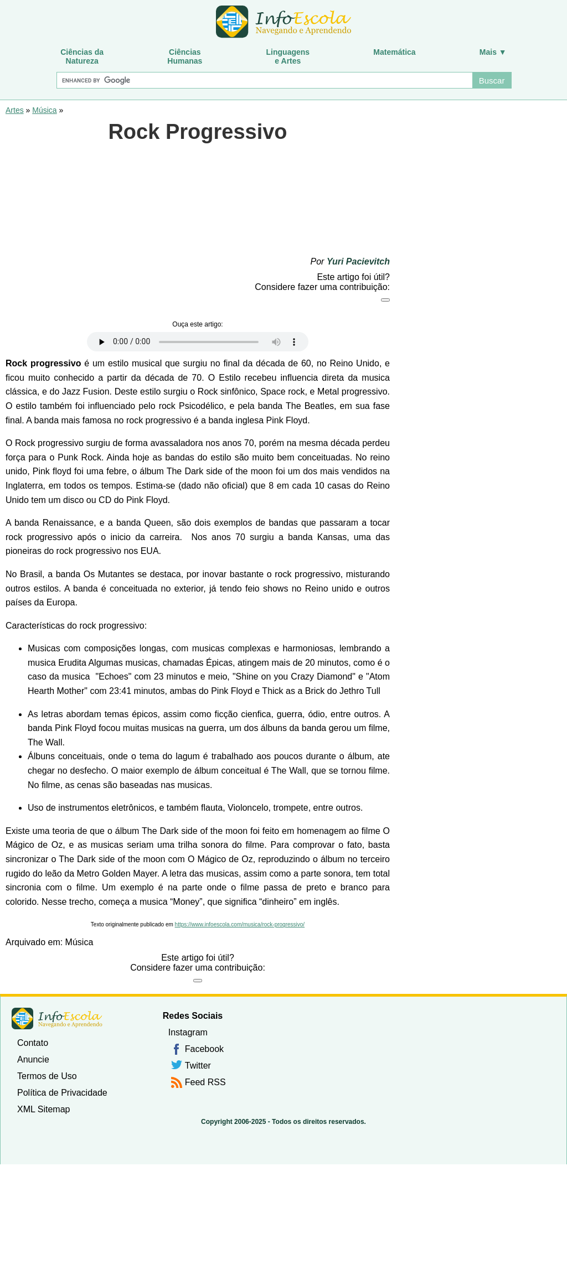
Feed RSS (205, 1082)
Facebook (204, 1049)
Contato (32, 1043)
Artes (15, 110)
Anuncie (33, 1059)
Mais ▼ (493, 52)
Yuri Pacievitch (358, 261)
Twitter (198, 1065)
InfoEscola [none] (57, 1018)
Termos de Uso (47, 1076)
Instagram (188, 1032)
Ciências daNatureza (82, 56)
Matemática (394, 52)
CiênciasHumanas (184, 56)
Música (44, 110)
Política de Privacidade (62, 1092)
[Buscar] (264, 80)
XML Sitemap (43, 1109)
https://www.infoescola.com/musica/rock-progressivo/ (240, 924)
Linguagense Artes (288, 56)
